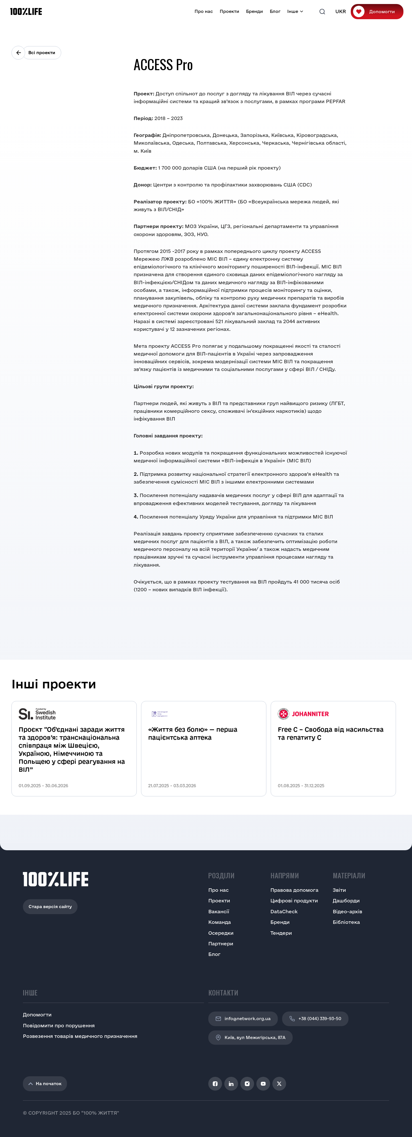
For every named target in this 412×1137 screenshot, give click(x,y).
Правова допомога (294, 890)
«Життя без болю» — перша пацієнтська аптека (192, 733)
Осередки (220, 933)
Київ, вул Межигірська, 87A (250, 1037)
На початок (45, 1083)
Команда (219, 922)
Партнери (220, 943)
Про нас (204, 11)
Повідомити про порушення (59, 1025)
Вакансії (218, 911)
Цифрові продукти (294, 900)
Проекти (229, 11)
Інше (292, 11)
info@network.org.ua (243, 1019)
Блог (275, 11)
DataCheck (284, 911)
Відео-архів (347, 911)
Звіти (339, 890)
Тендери (281, 933)
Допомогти (382, 11)
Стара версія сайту (50, 906)
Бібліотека (346, 922)
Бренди (254, 11)
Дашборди (346, 900)
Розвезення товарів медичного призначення (80, 1036)
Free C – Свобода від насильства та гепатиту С (331, 733)
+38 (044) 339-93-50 (315, 1019)
